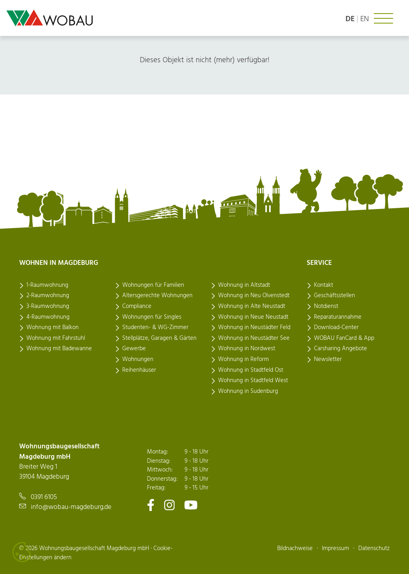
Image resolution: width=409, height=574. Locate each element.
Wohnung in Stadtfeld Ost (250, 370)
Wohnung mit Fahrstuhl (55, 338)
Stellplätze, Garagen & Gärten (159, 338)
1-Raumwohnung (47, 285)
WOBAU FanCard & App (344, 338)
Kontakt (323, 285)
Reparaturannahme (337, 317)
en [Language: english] (364, 19)
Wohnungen (137, 359)
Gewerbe (134, 348)
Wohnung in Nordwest (246, 348)
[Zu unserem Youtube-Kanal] (191, 504)
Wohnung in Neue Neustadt (253, 317)
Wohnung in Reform (243, 359)
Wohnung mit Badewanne (59, 348)
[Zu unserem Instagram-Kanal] (169, 504)
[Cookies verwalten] (22, 552)
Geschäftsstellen (334, 295)
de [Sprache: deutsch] (350, 19)
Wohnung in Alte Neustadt (251, 306)
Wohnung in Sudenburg (248, 391)
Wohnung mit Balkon (52, 327)
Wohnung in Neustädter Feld (254, 327)
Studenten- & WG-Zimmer (155, 327)
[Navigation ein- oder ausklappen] (383, 18)
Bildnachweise (295, 548)
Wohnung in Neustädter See (254, 338)
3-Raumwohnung (47, 306)
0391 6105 (44, 497)
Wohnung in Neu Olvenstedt (254, 295)
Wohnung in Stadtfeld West (253, 380)
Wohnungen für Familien (153, 285)
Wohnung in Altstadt (244, 285)
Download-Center (336, 327)
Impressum (335, 548)
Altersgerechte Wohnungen (157, 295)
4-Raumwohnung (47, 317)
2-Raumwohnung (47, 295)
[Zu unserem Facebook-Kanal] (151, 504)
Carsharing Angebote (340, 348)
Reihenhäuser (139, 370)
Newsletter (328, 359)
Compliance (136, 306)
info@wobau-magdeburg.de (71, 507)
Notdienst (326, 306)
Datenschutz (374, 548)
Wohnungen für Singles (151, 317)
